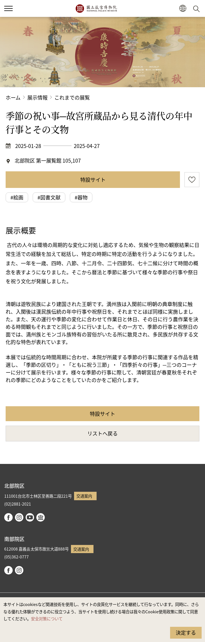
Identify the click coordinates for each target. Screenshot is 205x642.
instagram (19, 517)
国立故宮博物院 (96, 8)
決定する (186, 632)
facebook (8, 517)
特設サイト (93, 179)
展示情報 (37, 97)
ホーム (13, 97)
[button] (182, 8)
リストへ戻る (102, 433)
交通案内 (84, 496)
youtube (30, 517)
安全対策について (47, 618)
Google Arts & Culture (40, 517)
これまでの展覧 (72, 97)
